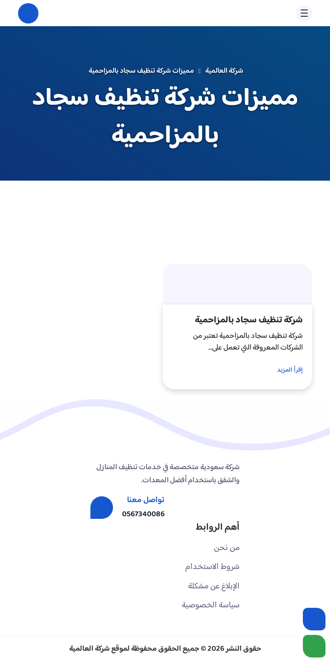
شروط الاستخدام (212, 566)
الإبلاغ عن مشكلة (214, 586)
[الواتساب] (314, 646)
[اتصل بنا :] (314, 619)
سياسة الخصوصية (211, 605)
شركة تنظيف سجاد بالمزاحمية (249, 320)
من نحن (227, 548)
